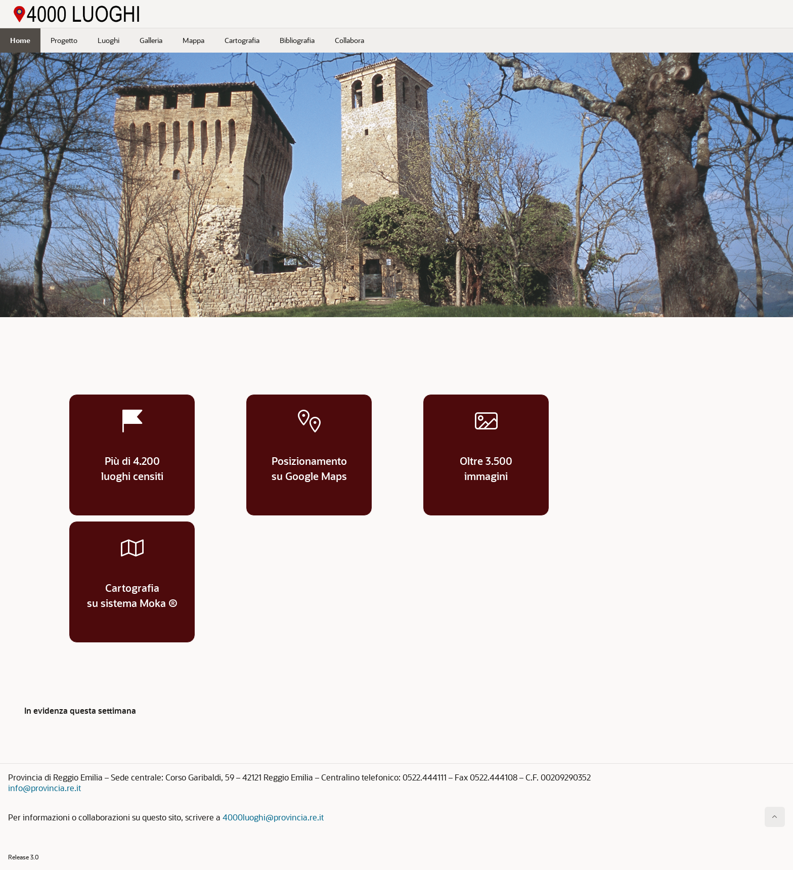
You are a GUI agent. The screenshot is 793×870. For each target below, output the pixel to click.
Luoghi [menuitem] (108, 40)
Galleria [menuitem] (151, 40)
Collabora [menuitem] (349, 40)
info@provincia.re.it (44, 787)
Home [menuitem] (20, 40)
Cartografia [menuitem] (242, 40)
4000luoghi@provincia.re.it (273, 817)
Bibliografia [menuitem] (297, 40)
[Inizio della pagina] (775, 817)
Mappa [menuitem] (193, 40)
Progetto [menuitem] (64, 40)
